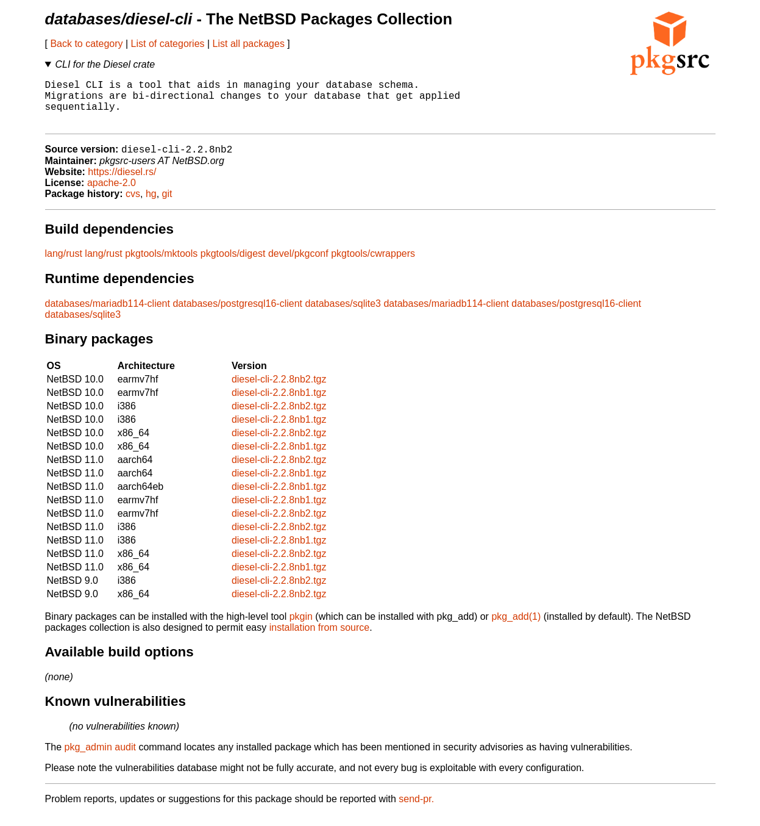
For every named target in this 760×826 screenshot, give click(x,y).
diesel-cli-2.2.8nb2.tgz (279, 391)
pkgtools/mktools (161, 265)
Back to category (86, 43)
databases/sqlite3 (343, 315)
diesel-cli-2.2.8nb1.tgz (279, 404)
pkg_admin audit (100, 758)
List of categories (168, 43)
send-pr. (416, 810)
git (167, 205)
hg (151, 205)
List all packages (249, 43)
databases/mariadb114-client (107, 315)
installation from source (319, 639)
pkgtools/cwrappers (373, 265)
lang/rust (63, 265)
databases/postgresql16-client (237, 315)
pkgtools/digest (233, 265)
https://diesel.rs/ (122, 183)
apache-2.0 (111, 194)
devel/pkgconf (298, 265)
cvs (133, 205)
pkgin (301, 628)
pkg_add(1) (516, 628)
